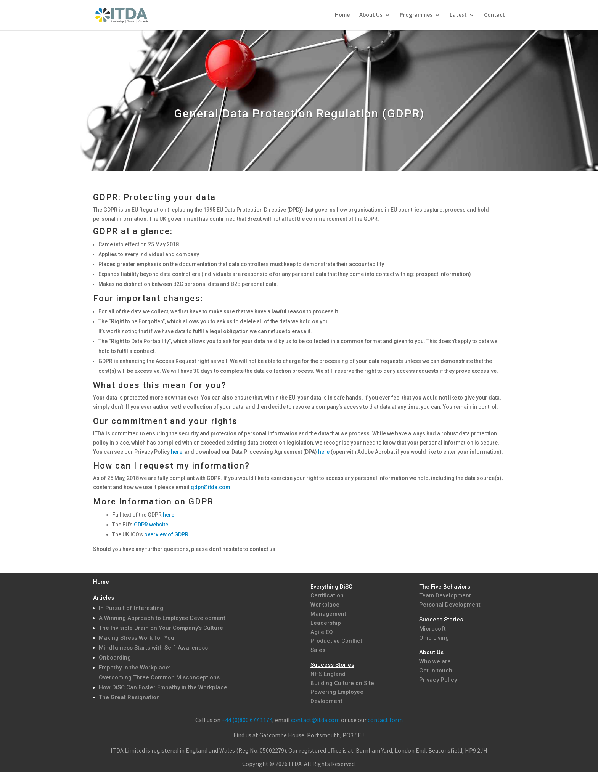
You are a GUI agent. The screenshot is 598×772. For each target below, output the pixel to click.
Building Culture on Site (342, 683)
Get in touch (435, 670)
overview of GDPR (166, 534)
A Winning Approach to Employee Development (162, 618)
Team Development (445, 595)
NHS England (328, 674)
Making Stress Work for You (136, 637)
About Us (371, 16)
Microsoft (432, 628)
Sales (317, 650)
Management (328, 613)
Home (342, 16)
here (176, 452)
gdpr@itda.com (210, 487)
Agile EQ (321, 632)
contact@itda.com (315, 720)
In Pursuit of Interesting (131, 608)
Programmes (416, 16)
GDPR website (151, 525)
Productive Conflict (336, 640)
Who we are (435, 661)
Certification (327, 595)
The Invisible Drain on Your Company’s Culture (161, 627)
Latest (458, 16)
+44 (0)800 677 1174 (247, 720)
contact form (385, 720)
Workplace (324, 604)
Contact (494, 16)
